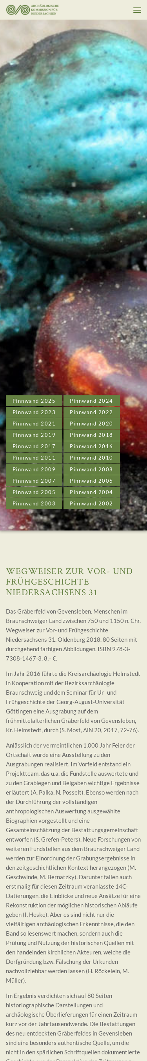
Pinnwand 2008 (91, 469)
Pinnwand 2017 (34, 446)
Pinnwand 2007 (34, 481)
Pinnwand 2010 (91, 457)
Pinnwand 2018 (91, 435)
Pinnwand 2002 (91, 503)
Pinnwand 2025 (34, 401)
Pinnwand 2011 (34, 457)
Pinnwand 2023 (34, 412)
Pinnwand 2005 (34, 492)
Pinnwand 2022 (91, 412)
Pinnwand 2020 (91, 423)
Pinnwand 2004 (91, 492)
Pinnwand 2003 (34, 503)
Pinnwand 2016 (91, 446)
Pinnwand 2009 (34, 469)
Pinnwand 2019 (34, 435)
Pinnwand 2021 (34, 423)
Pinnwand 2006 (91, 481)
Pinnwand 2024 (91, 401)
